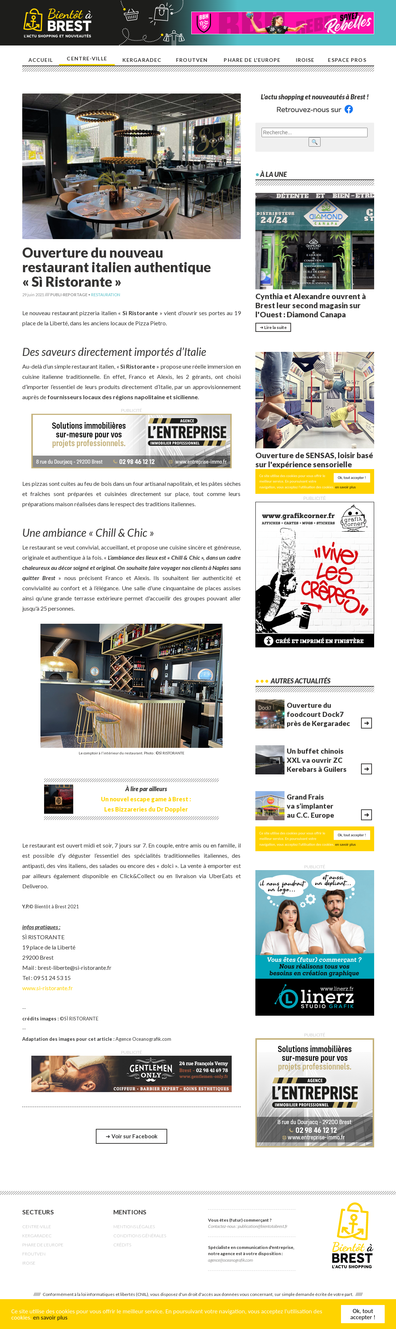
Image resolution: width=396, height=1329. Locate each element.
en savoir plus (50, 1318)
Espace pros (347, 60)
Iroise (305, 60)
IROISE (28, 1263)
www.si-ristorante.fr (47, 987)
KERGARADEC (37, 1235)
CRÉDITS (122, 1244)
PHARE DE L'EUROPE (42, 1244)
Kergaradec (141, 60)
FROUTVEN (34, 1254)
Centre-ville (87, 58)
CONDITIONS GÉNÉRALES (139, 1235)
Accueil (40, 60)
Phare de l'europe (252, 60)
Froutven (192, 60)
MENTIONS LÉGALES (134, 1226)
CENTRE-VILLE (36, 1226)
